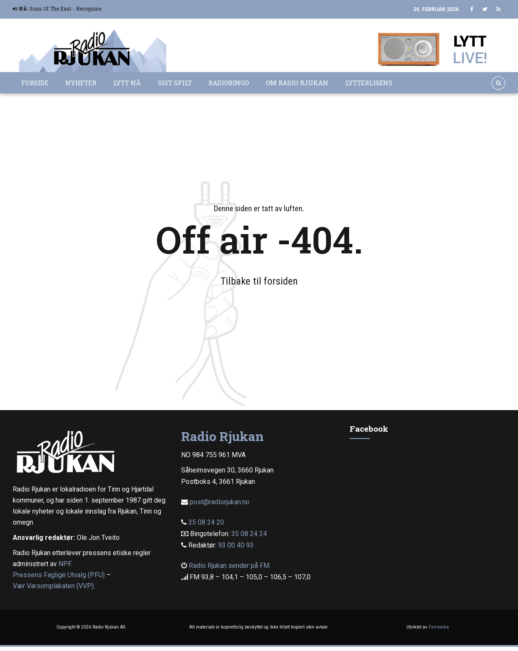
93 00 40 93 (236, 545)
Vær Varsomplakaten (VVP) (53, 586)
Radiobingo (228, 82)
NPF (65, 564)
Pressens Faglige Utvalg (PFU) (59, 575)
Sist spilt (175, 82)
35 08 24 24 (249, 534)
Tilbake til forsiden (259, 281)
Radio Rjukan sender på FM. (230, 566)
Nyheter (80, 82)
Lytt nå (127, 82)
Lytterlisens (368, 82)
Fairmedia (438, 627)
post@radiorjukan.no (219, 502)
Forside (34, 82)
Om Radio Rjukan (297, 82)
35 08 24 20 (206, 522)
